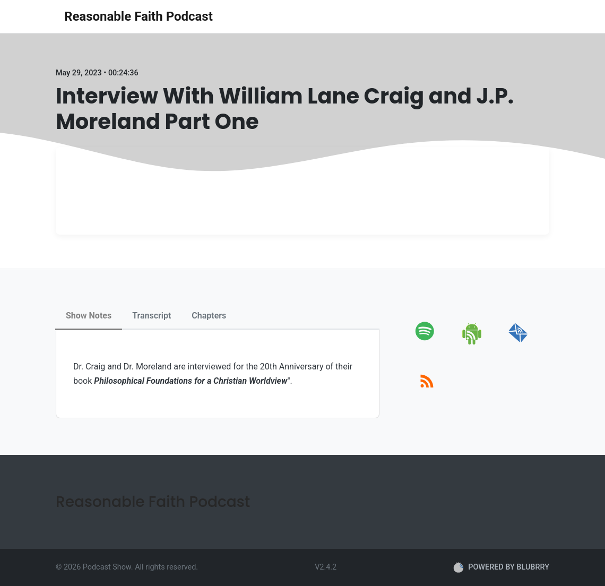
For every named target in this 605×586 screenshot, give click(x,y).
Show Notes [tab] (88, 316)
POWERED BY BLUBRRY (501, 567)
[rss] (427, 393)
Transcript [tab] (151, 316)
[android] (472, 343)
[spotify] (427, 343)
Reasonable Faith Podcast (138, 16)
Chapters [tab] (209, 316)
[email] (518, 343)
